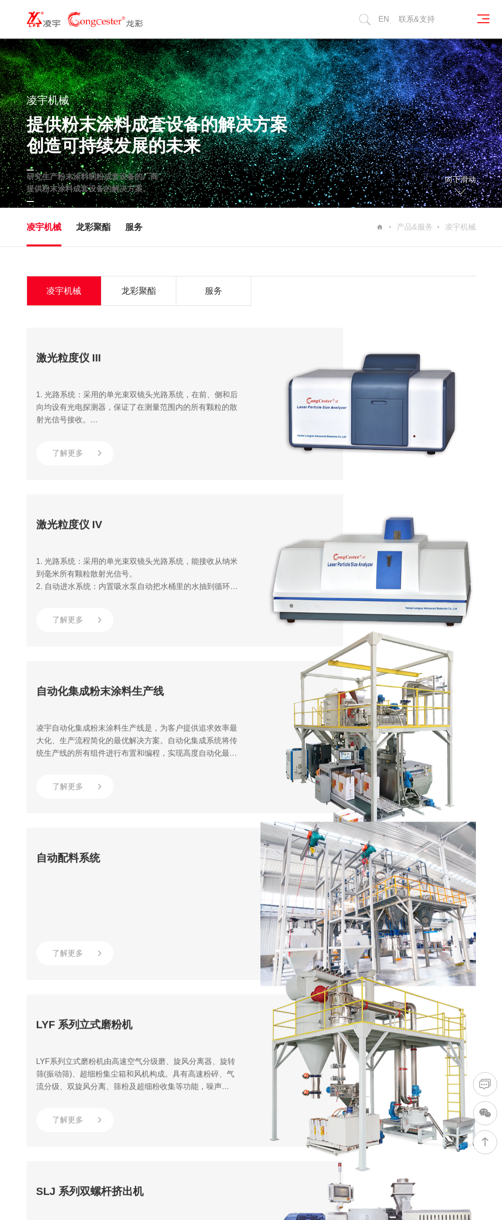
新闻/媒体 (342, 1005)
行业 (271, 1005)
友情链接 (75, 1079)
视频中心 (339, 1061)
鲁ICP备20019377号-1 (279, 1172)
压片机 (212, 1101)
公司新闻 (339, 1031)
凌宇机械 (44, 227)
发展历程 (154, 1076)
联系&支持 (417, 19)
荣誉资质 (154, 1046)
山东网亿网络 (432, 1197)
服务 (134, 227)
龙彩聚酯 (93, 227)
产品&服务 (415, 227)
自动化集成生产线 (228, 1036)
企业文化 (154, 1061)
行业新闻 (339, 1046)
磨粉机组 (216, 1086)
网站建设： (390, 1197)
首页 (49, 956)
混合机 (212, 1056)
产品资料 (339, 1076)
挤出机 (212, 1071)
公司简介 (154, 1031)
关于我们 (156, 1005)
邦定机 (212, 1116)
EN (383, 19)
